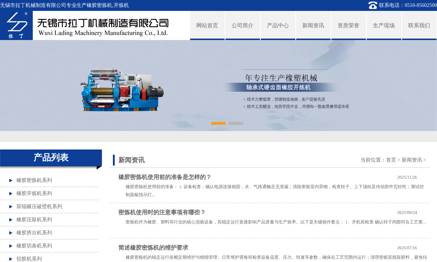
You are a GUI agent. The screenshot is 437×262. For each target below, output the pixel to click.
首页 (391, 160)
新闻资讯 (412, 160)
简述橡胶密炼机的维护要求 (153, 248)
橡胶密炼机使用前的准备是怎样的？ (165, 177)
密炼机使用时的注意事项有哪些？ (162, 212)
